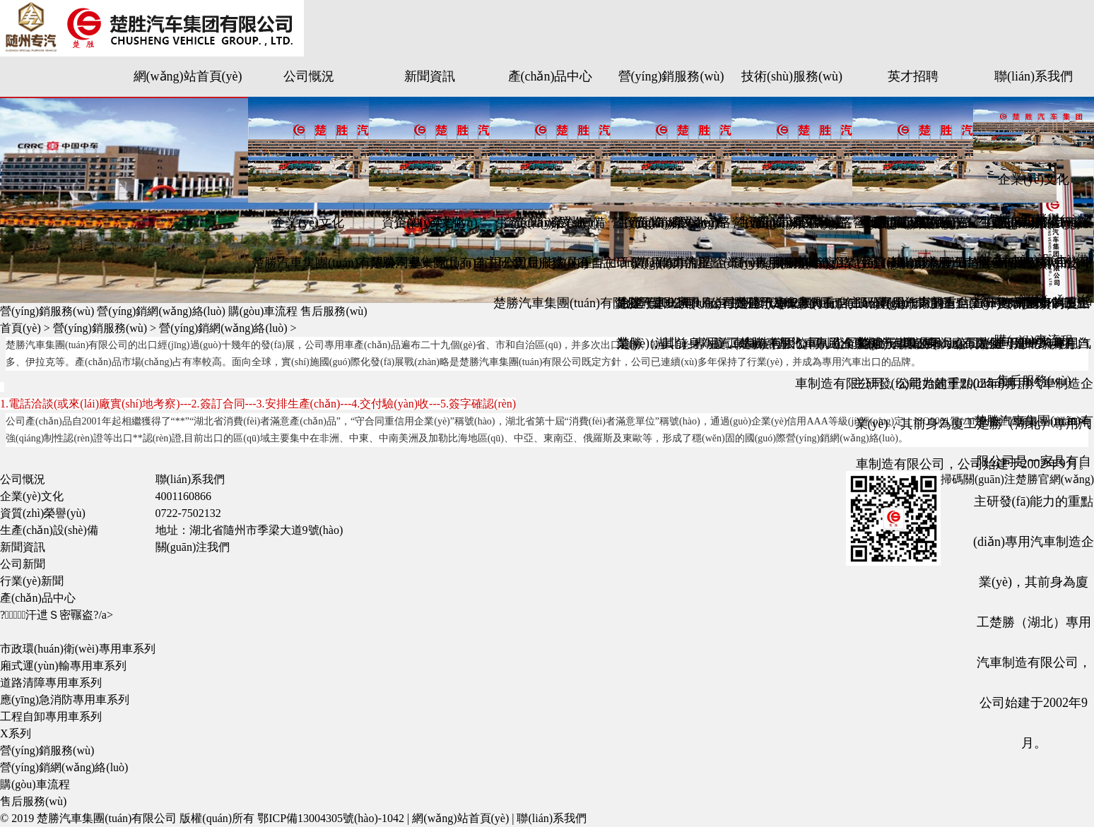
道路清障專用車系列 (51, 683)
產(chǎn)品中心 (550, 76)
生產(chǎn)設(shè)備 (913, 263)
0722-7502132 (188, 513)
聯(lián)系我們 (1033, 76)
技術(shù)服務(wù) (791, 76)
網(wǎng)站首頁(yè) (188, 76)
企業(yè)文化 (308, 222)
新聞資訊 (429, 76)
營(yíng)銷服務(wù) (671, 76)
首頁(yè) (20, 328)
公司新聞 (22, 564)
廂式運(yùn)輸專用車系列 (63, 666)
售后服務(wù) (550, 263)
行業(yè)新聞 (32, 581)
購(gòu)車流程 (671, 263)
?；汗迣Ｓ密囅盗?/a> (56, 615)
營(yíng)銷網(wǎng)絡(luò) (161, 311)
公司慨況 (308, 76)
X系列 (15, 733)
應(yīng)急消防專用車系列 (64, 700)
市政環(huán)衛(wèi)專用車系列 (77, 649)
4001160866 (183, 496)
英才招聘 (913, 76)
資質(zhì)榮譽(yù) (1034, 220)
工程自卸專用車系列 (51, 716)
